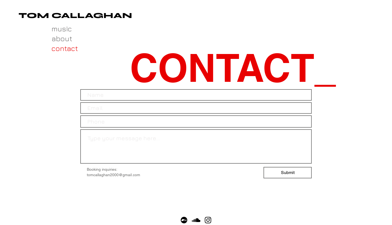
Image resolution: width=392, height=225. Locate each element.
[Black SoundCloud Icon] (196, 220)
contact (60, 48)
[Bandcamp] (184, 220)
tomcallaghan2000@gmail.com (113, 175)
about (60, 38)
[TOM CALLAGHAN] (75, 16)
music (60, 28)
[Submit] (288, 172)
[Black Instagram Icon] (208, 220)
